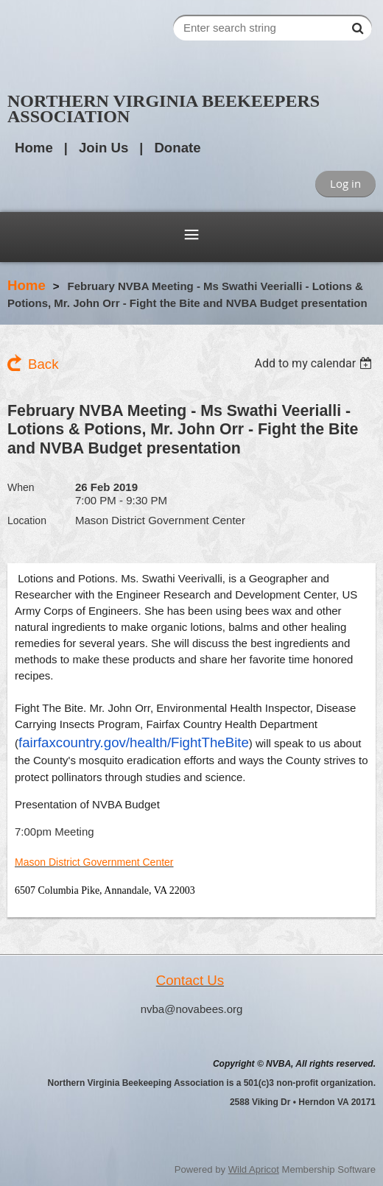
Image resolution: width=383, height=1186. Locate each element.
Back (43, 364)
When (21, 487)
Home (34, 147)
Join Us (103, 147)
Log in (345, 183)
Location (26, 520)
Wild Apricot (253, 1169)
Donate (177, 147)
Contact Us (190, 980)
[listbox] (315, 363)
